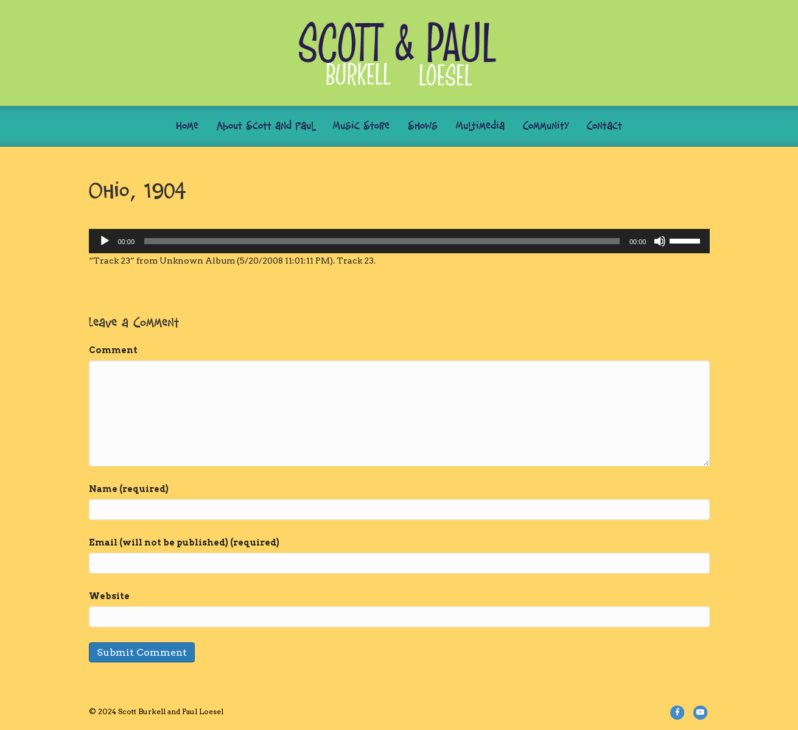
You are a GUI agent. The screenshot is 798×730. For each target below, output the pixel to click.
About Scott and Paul (266, 126)
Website (109, 596)
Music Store (361, 126)
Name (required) (129, 489)
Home (187, 126)
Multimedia (480, 126)
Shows (423, 126)
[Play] (105, 241)
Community (546, 126)
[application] (399, 241)
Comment (113, 350)
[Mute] (660, 241)
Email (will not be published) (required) (184, 542)
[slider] (382, 241)
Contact (604, 126)
